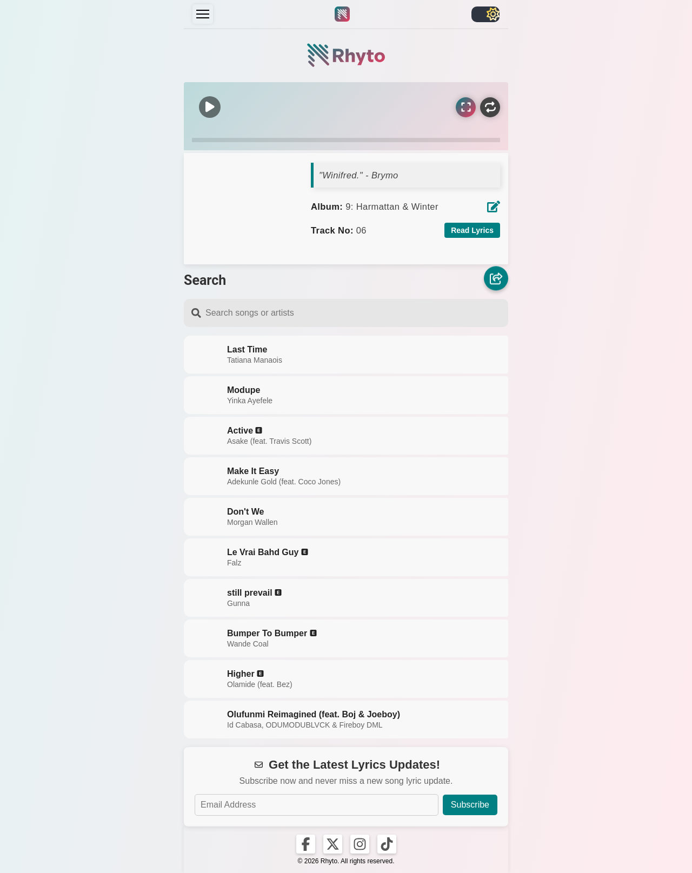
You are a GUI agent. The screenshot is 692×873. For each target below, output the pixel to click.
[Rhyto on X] (332, 844)
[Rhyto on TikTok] (386, 844)
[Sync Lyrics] (466, 107)
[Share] (496, 279)
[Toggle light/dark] (485, 14)
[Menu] (202, 14)
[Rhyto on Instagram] (359, 844)
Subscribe (470, 804)
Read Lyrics (472, 230)
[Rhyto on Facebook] (305, 844)
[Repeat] (490, 107)
